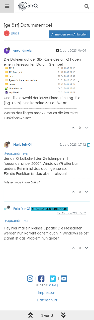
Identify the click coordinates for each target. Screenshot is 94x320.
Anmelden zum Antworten (69, 34)
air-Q (53, 284)
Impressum (47, 292)
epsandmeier (22, 50)
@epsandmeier (16, 153)
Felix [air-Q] (21, 209)
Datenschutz (47, 299)
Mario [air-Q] (22, 144)
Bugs (15, 32)
